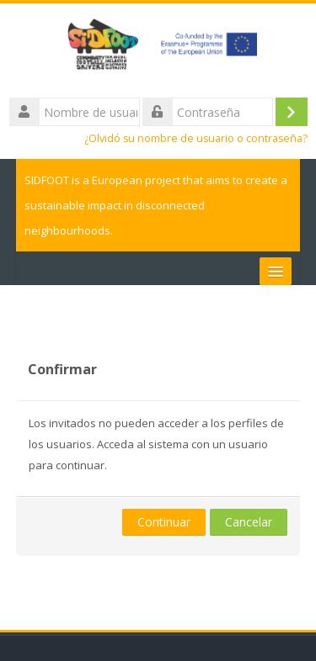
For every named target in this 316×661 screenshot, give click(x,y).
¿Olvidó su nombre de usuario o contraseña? (196, 138)
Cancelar (248, 522)
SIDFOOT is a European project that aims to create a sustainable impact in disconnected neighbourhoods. (155, 205)
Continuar (163, 522)
